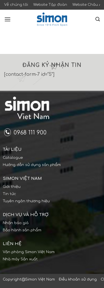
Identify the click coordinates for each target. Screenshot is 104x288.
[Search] (97, 19)
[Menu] (7, 19)
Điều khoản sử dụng (78, 279)
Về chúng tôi (16, 5)
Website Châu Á (87, 5)
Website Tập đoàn (50, 5)
